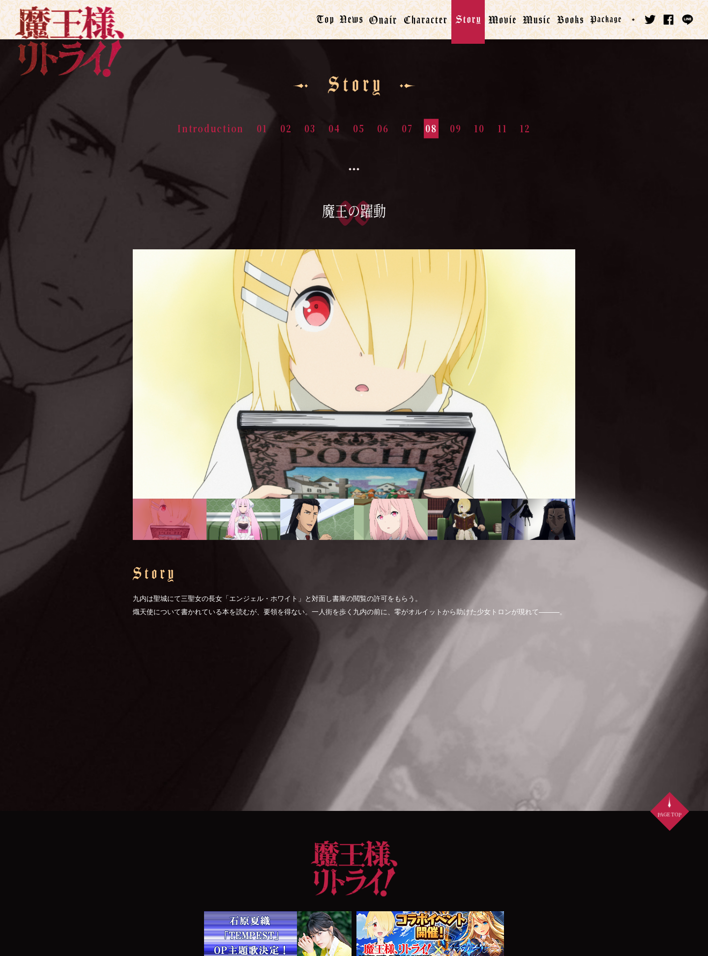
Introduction (210, 128)
